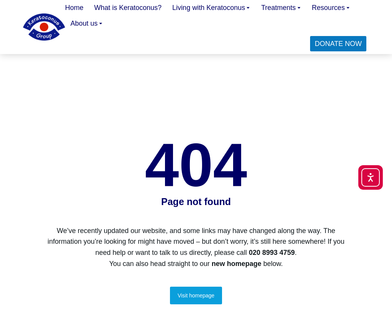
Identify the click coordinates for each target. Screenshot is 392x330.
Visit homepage (196, 295)
